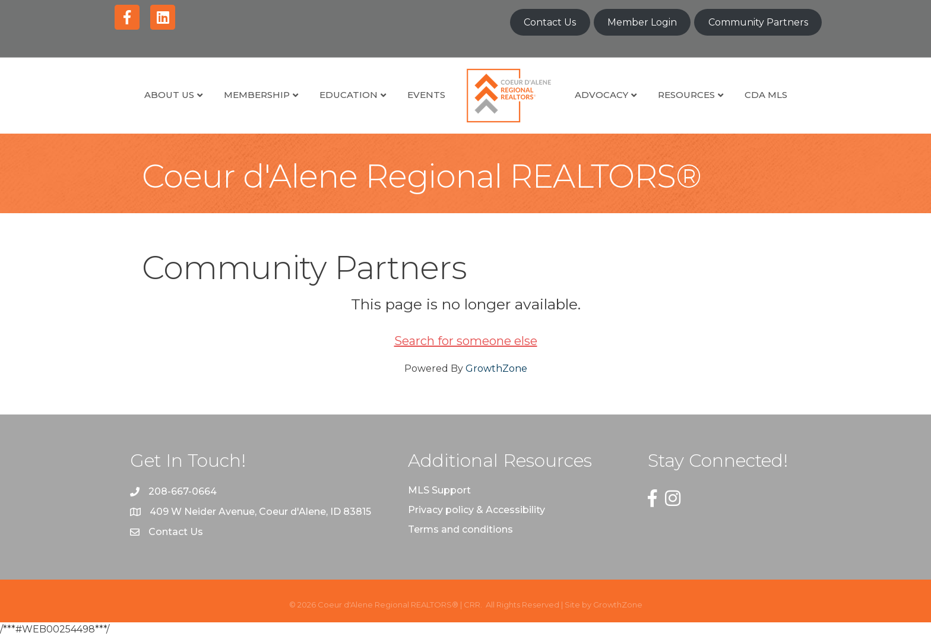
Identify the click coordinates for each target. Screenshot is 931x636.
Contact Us (550, 22)
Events (426, 94)
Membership (257, 94)
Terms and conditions (460, 529)
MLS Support (439, 490)
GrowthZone (496, 368)
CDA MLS (766, 94)
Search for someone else (465, 341)
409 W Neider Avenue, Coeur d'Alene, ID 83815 (260, 511)
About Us (169, 94)
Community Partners (758, 22)
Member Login (642, 22)
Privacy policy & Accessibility (476, 509)
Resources (686, 94)
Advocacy (601, 94)
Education (348, 94)
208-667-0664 (182, 491)
